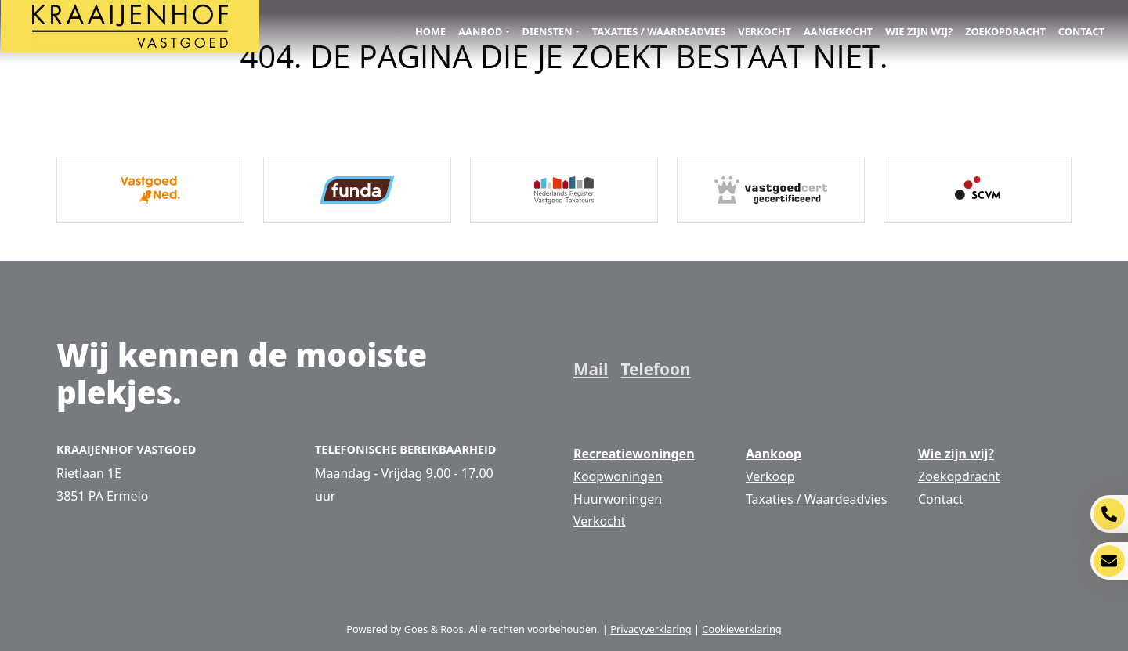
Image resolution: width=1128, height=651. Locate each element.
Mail (590, 369)
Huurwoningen (617, 499)
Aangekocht (838, 31)
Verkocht (764, 31)
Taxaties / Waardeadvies (659, 31)
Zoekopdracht (1005, 31)
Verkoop (770, 476)
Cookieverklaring (741, 629)
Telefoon (655, 369)
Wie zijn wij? (919, 31)
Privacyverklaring (650, 629)
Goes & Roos (434, 629)
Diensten (547, 31)
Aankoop (773, 453)
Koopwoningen (618, 476)
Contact (1081, 31)
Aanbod (480, 31)
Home (430, 31)
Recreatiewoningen (634, 453)
